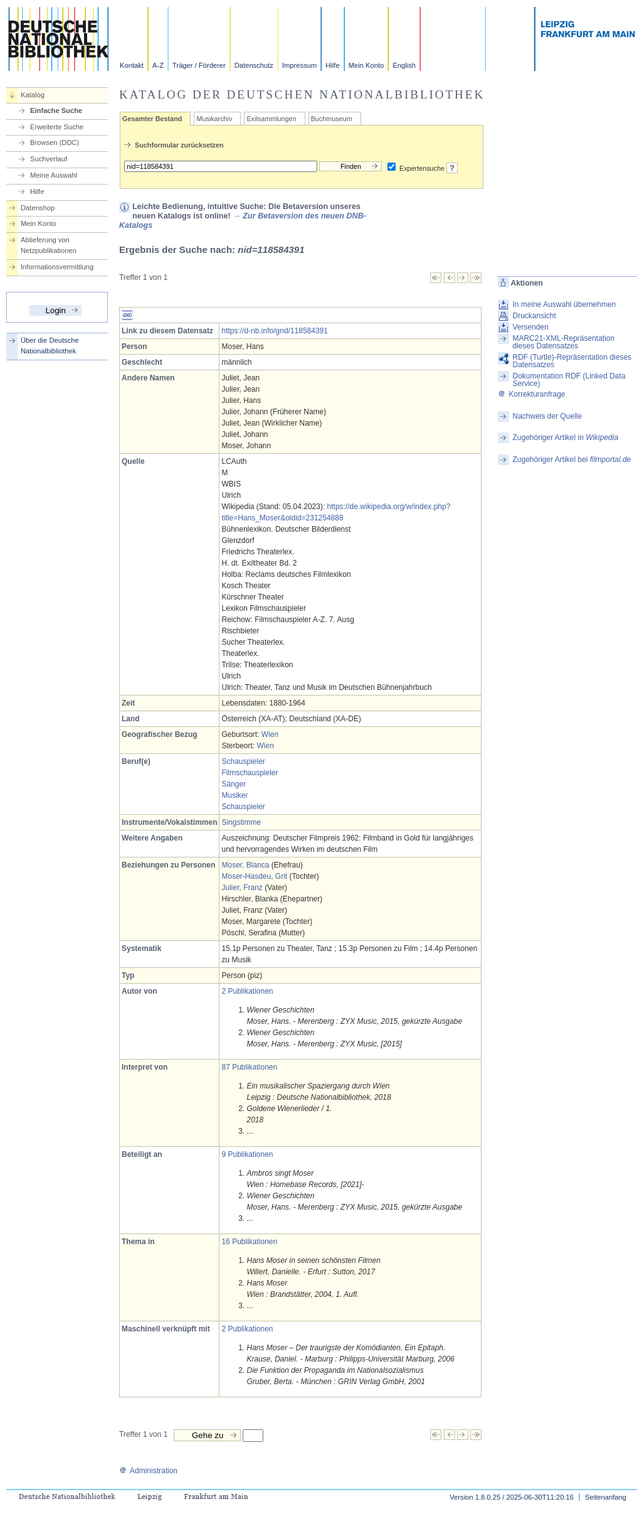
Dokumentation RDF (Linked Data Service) (568, 380)
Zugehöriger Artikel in (565, 437)
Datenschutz (253, 65)
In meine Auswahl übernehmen (564, 304)
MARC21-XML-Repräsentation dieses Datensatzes (563, 342)
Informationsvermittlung (57, 267)
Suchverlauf (48, 159)
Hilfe (332, 65)
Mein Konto (366, 65)
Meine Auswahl (53, 175)
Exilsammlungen (271, 118)
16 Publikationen (249, 1241)
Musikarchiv (214, 118)
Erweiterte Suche (56, 127)
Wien (269, 734)
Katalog (33, 95)
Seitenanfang (605, 1497)
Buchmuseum (331, 118)
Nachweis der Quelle (547, 416)
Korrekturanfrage (531, 394)
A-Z (158, 65)
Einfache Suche (56, 110)
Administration (148, 1470)
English (404, 65)
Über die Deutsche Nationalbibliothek (50, 345)
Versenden (530, 327)
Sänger (233, 784)
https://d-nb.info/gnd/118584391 (274, 330)
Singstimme (241, 822)
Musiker (234, 795)
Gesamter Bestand (152, 118)
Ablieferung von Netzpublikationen (48, 245)
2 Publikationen (247, 991)
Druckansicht (533, 315)
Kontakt (132, 65)
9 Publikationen (247, 1154)
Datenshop (38, 208)
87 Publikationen (249, 1067)
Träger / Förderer (199, 65)
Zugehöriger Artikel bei (571, 459)
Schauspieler (243, 761)
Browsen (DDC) (54, 142)
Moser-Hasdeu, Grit (254, 876)
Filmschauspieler (249, 772)
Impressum (299, 65)
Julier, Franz (241, 887)
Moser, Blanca (245, 865)
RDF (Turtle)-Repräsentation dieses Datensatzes (571, 361)
